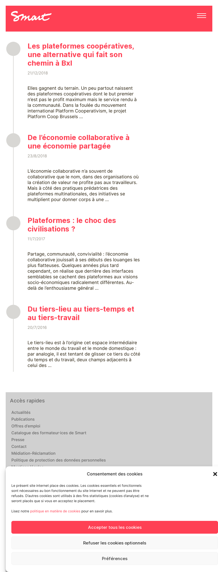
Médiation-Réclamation (33, 453)
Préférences (114, 558)
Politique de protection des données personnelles (58, 460)
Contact (19, 446)
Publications (23, 419)
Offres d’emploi (25, 426)
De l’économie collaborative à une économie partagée (78, 141)
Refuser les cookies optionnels (114, 543)
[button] (215, 474)
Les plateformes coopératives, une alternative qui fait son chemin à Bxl (81, 54)
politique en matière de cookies (55, 511)
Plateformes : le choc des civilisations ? (72, 224)
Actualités (20, 412)
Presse (17, 440)
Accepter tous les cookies (115, 527)
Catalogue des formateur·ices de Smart (48, 433)
